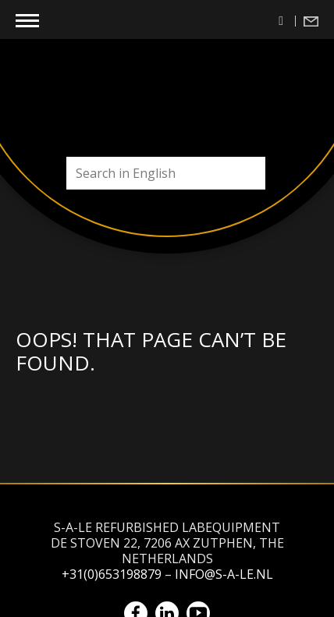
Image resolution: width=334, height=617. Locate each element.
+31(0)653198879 (112, 574)
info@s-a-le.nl (224, 574)
